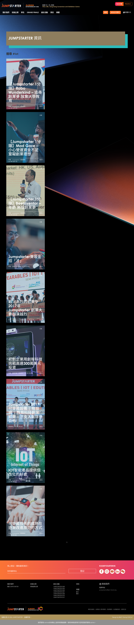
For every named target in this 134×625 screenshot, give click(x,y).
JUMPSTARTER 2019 (59, 595)
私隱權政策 (116, 609)
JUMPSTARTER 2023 (59, 588)
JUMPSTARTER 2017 (59, 597)
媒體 (58, 12)
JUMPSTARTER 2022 (59, 590)
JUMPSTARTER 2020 (59, 594)
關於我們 (6, 12)
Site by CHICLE (127, 617)
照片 (77, 594)
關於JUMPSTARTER (12, 586)
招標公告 (123, 609)
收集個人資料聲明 (101, 609)
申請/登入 (128, 4)
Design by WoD (117, 617)
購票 (105, 12)
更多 (41, 106)
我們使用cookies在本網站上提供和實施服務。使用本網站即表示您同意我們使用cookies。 (67, 622)
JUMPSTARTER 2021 (59, 592)
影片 (77, 592)
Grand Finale (33, 12)
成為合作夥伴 (115, 12)
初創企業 (15, 12)
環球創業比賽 (34, 586)
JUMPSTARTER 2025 (59, 586)
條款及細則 (91, 609)
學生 (22, 12)
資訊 (52, 12)
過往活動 (44, 12)
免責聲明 (109, 609)
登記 (82, 570)
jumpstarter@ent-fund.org (107, 590)
